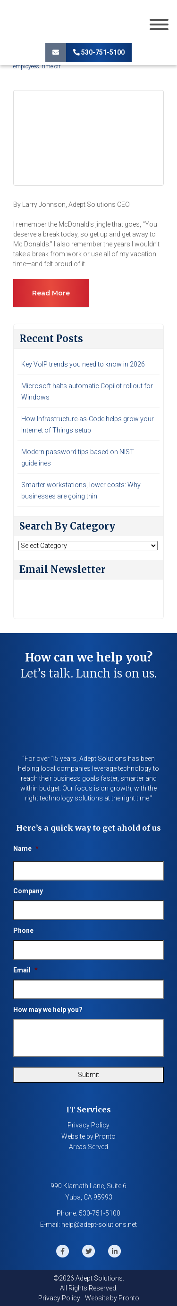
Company (28, 891)
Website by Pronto (88, 1136)
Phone (23, 930)
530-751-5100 (99, 52)
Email (25, 970)
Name (26, 848)
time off (51, 66)
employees (26, 66)
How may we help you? (48, 1009)
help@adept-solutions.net (99, 1224)
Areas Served (88, 1147)
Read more (51, 293)
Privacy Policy (88, 1125)
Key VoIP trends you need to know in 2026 (83, 364)
